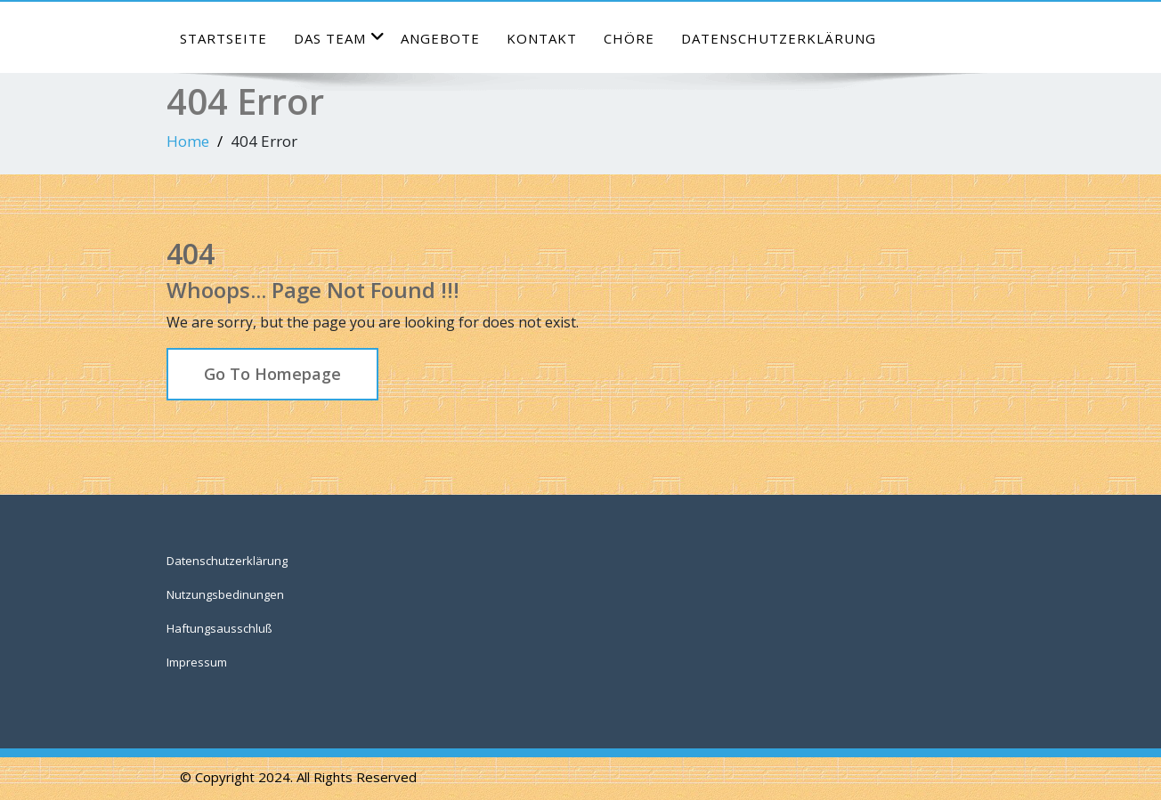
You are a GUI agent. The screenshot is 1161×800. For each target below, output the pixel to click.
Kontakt (542, 38)
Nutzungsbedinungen (225, 594)
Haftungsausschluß (219, 628)
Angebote (440, 38)
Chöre (629, 38)
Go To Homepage (272, 373)
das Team (340, 37)
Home (187, 141)
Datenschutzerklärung (778, 38)
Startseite (223, 38)
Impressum (196, 662)
